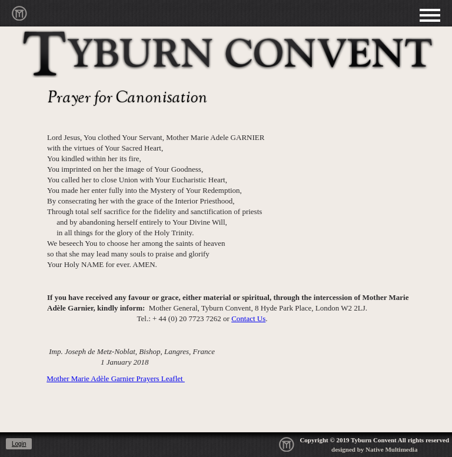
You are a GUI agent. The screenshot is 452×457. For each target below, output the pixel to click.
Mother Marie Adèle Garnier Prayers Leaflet (115, 378)
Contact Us (248, 318)
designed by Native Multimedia (374, 449)
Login (19, 444)
